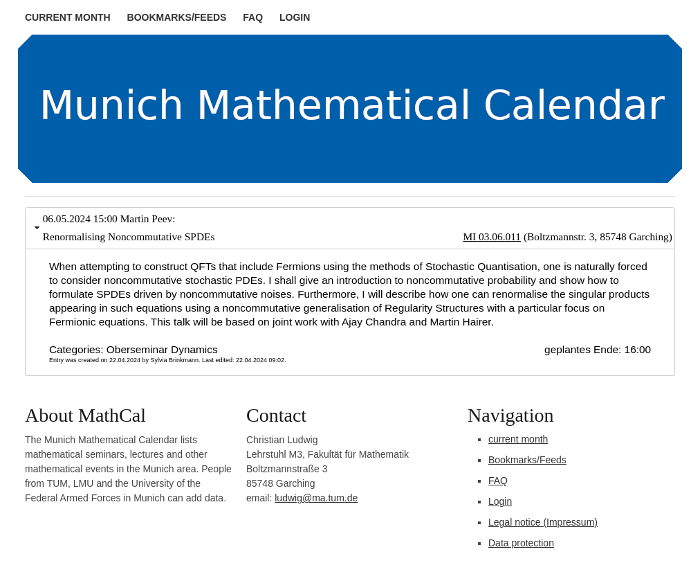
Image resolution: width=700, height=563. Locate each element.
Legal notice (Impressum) (543, 522)
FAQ (253, 17)
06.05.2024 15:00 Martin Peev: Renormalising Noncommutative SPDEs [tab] (351, 229)
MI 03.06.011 (492, 236)
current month (68, 17)
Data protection (521, 542)
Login (294, 17)
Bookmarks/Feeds (177, 17)
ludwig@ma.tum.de (316, 497)
